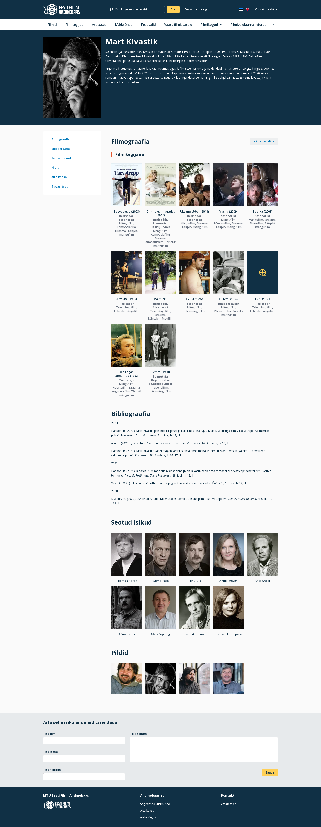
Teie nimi (50, 734)
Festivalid (148, 24)
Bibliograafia (60, 149)
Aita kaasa (59, 177)
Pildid (55, 167)
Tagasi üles (59, 186)
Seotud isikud (61, 158)
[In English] (247, 9)
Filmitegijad (74, 24)
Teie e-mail (51, 752)
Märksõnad (124, 24)
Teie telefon (52, 770)
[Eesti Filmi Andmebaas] (61, 9)
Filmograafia (60, 139)
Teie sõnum (138, 734)
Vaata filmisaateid (178, 24)
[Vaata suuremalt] (72, 77)
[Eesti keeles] (241, 9)
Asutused (99, 24)
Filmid (52, 24)
